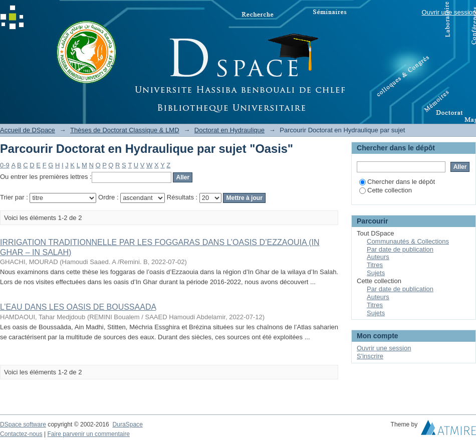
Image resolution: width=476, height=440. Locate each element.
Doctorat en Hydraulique (229, 130)
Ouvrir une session (449, 12)
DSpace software (23, 424)
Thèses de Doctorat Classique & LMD (124, 130)
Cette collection (385, 190)
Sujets (376, 273)
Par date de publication (400, 249)
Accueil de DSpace (27, 130)
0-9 (5, 165)
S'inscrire (370, 356)
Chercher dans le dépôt (397, 181)
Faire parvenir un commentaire (88, 433)
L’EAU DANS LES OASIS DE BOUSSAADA (78, 307)
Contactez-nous (21, 433)
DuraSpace (127, 424)
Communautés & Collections (408, 241)
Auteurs (378, 257)
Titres (375, 265)
